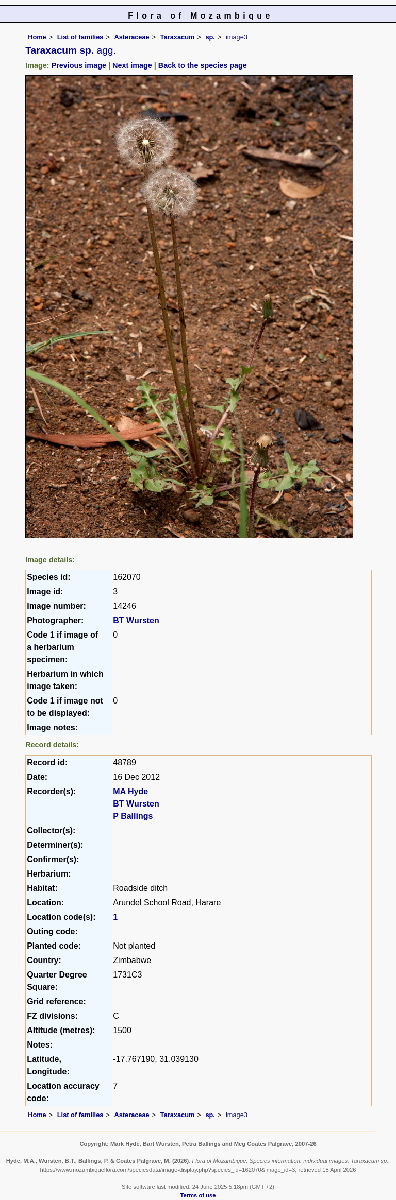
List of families (80, 37)
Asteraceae (131, 37)
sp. (210, 37)
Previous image (79, 65)
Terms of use (198, 1195)
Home (37, 37)
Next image (132, 65)
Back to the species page (202, 65)
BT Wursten (136, 620)
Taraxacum (177, 37)
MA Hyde (130, 791)
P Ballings (133, 816)
